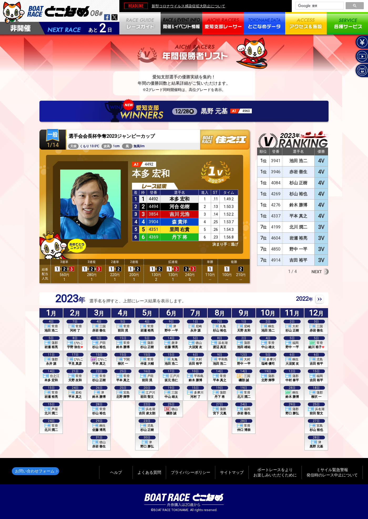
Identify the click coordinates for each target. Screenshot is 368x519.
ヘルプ (116, 472)
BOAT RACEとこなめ (65, 10)
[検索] (319, 5)
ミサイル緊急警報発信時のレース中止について (332, 472)
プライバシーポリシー (190, 472)
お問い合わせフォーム (34, 471)
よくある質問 (149, 472)
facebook (107, 17)
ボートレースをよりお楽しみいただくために (275, 472)
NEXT (319, 299)
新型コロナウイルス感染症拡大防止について (188, 6)
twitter (114, 17)
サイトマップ (232, 472)
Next (320, 271)
